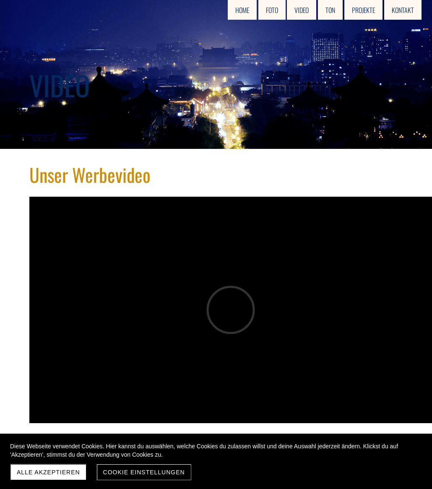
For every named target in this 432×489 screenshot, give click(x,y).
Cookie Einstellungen (144, 472)
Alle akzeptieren (48, 472)
